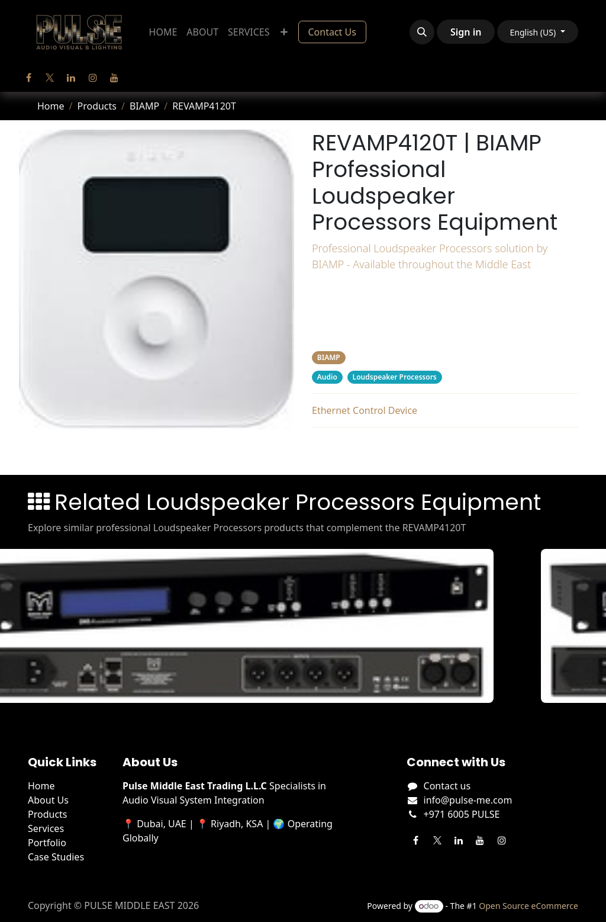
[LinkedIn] (71, 77)
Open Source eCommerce (528, 905)
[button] (422, 32)
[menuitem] (163, 32)
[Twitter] (49, 77)
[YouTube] (114, 77)
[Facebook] (28, 77)
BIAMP (144, 106)
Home (51, 106)
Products (97, 106)
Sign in (465, 31)
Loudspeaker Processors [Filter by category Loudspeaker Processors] (395, 377)
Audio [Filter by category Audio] (327, 377)
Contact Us (332, 31)
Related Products (444, 448)
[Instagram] (92, 77)
